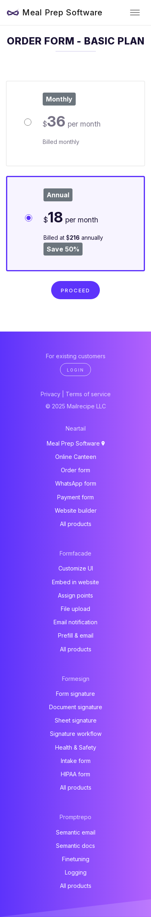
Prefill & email (75, 635)
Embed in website (75, 582)
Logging (76, 872)
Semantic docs (75, 845)
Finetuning (75, 859)
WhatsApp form (75, 483)
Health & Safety (75, 747)
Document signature (75, 707)
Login (75, 370)
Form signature (75, 693)
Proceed (75, 290)
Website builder (76, 510)
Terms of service (88, 394)
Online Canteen (75, 456)
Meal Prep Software (62, 12)
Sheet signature (76, 720)
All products (75, 523)
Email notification (75, 622)
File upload (75, 608)
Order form (75, 470)
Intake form (76, 760)
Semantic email (75, 832)
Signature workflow (75, 733)
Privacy (50, 394)
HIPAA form (75, 774)
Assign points (75, 595)
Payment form (75, 497)
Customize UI (75, 568)
